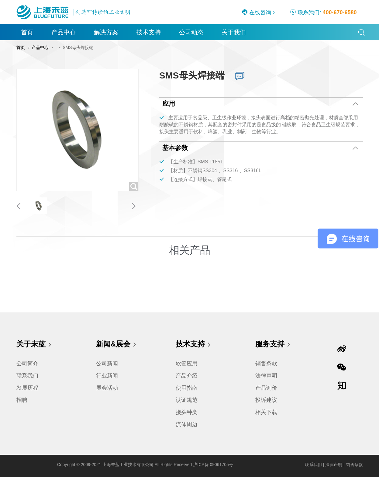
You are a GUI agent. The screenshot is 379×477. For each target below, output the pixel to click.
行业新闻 (107, 376)
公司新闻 (107, 363)
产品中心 (63, 32)
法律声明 (266, 376)
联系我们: (323, 12)
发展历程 (27, 388)
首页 (27, 32)
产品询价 (266, 388)
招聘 (21, 400)
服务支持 (273, 344)
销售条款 (266, 363)
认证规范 (187, 400)
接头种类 (187, 412)
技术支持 (148, 32)
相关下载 (266, 412)
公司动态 (191, 32)
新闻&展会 (116, 344)
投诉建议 (266, 400)
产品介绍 (187, 376)
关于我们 (234, 32)
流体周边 (187, 424)
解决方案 (106, 32)
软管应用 (187, 363)
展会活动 (107, 388)
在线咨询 (256, 12)
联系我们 (27, 376)
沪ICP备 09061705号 (213, 464)
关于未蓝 (34, 344)
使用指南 (187, 388)
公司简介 (27, 363)
